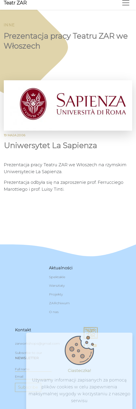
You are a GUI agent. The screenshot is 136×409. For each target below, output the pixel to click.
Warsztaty (57, 285)
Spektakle (57, 277)
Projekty (56, 294)
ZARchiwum (59, 303)
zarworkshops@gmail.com (37, 343)
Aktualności (61, 268)
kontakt (23, 330)
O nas (53, 312)
